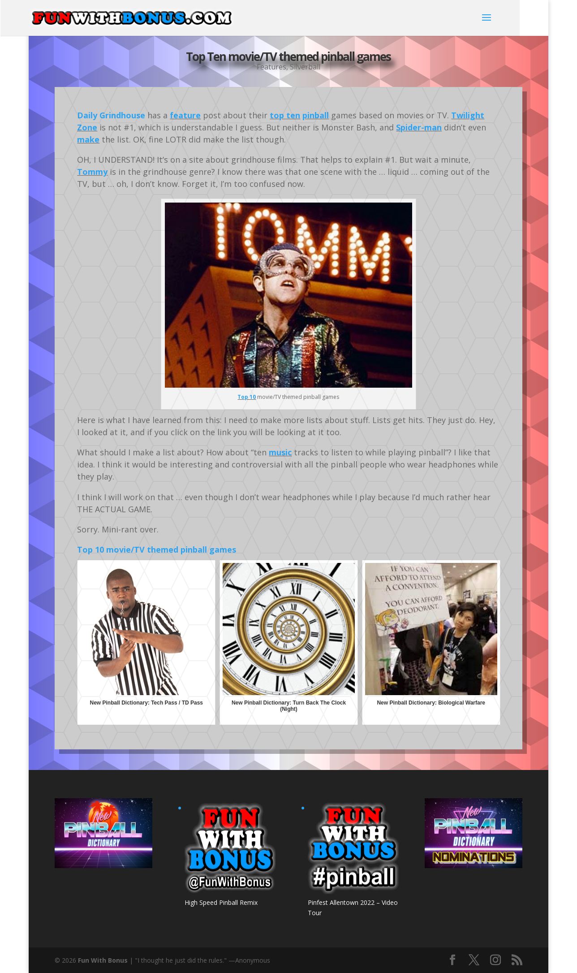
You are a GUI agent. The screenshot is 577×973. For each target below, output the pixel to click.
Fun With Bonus (103, 960)
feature (185, 115)
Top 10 (246, 397)
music (280, 452)
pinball (315, 115)
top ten (285, 115)
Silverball (305, 67)
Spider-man (419, 127)
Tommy (92, 171)
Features (271, 67)
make (88, 139)
